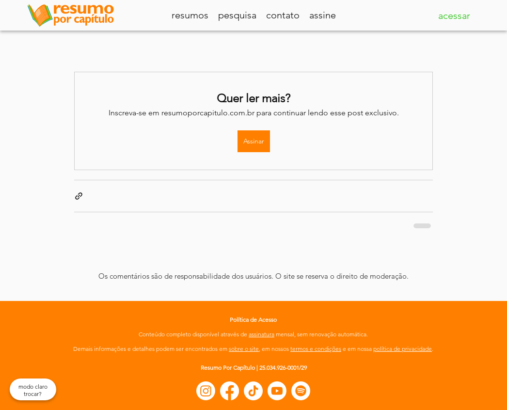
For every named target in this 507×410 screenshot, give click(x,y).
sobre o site (244, 348)
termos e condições (315, 348)
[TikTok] (253, 390)
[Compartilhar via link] (78, 196)
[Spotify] (300, 390)
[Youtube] (277, 390)
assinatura (261, 334)
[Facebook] (229, 390)
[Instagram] (205, 390)
